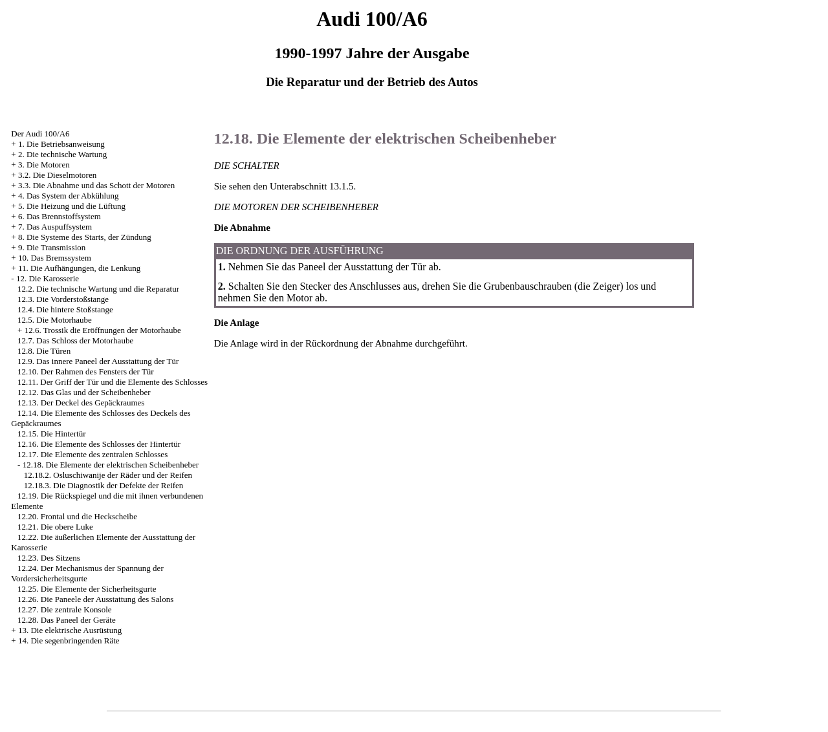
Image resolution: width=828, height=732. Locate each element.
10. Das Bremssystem (54, 258)
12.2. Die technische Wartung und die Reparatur (98, 289)
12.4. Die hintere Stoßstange (65, 309)
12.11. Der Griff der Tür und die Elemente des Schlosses (112, 382)
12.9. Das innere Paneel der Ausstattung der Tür (98, 361)
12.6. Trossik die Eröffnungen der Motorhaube (103, 330)
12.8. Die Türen (44, 351)
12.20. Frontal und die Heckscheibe (77, 516)
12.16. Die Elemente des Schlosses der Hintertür (98, 444)
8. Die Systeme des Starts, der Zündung (84, 237)
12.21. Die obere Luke (55, 527)
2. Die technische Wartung (62, 154)
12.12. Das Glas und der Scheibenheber (83, 392)
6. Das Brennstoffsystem (59, 216)
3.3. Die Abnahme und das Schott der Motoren (96, 185)
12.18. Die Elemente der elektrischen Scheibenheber (111, 464)
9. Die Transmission (51, 247)
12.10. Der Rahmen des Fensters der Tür (85, 371)
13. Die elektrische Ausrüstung (70, 630)
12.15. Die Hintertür (51, 433)
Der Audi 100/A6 (40, 133)
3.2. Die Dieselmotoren (57, 175)
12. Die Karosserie (47, 278)
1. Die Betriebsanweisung (61, 144)
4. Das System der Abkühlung (68, 195)
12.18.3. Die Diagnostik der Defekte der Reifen (104, 485)
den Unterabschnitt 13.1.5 (304, 186)
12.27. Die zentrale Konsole (64, 609)
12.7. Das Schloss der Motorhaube (75, 340)
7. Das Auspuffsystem (55, 226)
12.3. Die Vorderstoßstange (63, 299)
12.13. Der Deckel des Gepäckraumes (80, 402)
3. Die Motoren (44, 164)
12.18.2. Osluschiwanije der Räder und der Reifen (108, 475)
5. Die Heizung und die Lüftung (71, 206)
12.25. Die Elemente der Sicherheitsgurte (86, 589)
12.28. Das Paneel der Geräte (66, 620)
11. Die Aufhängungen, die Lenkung (79, 268)
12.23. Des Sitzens (48, 558)
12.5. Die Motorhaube (54, 320)
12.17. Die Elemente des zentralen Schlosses (92, 454)
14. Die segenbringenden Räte (69, 640)
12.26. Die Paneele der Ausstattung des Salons (95, 599)
